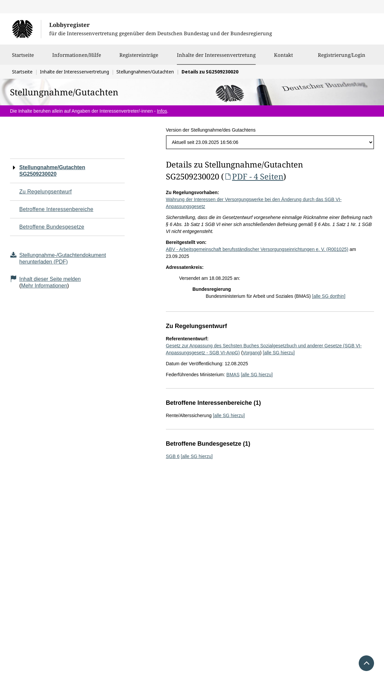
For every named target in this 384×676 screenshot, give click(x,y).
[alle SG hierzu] (279, 352)
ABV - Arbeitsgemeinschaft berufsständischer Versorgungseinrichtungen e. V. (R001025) (257, 249)
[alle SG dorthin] (328, 296)
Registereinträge (138, 58)
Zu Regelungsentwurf (45, 191)
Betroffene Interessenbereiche (56, 209)
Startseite (23, 58)
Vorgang (251, 352)
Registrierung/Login (341, 58)
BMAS (233, 374)
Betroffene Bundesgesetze (51, 227)
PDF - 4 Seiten (253, 176)
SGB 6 (173, 456)
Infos (162, 111)
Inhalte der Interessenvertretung (216, 55)
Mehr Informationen (44, 285)
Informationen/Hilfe (76, 58)
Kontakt (283, 58)
